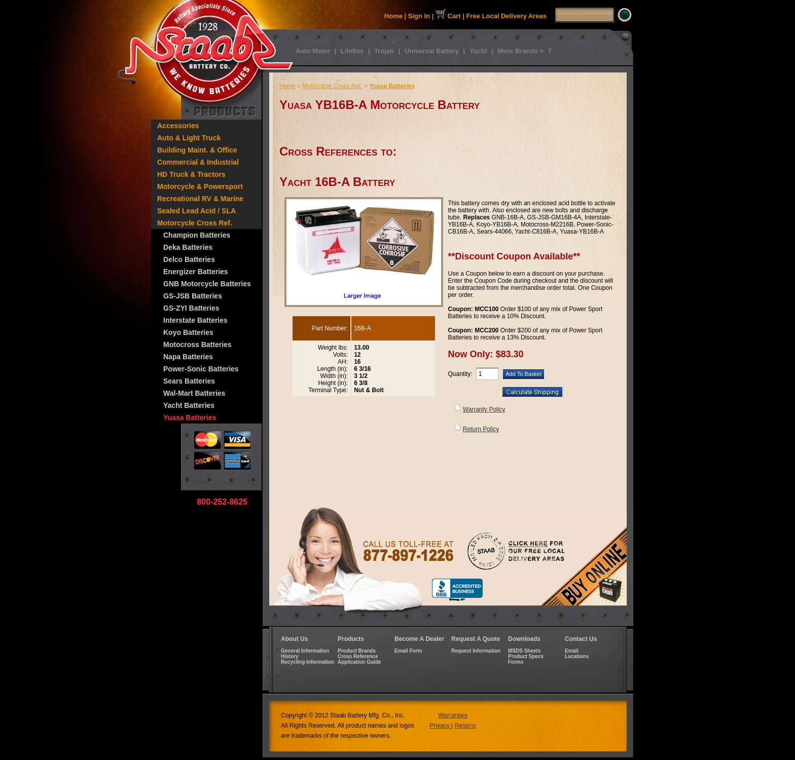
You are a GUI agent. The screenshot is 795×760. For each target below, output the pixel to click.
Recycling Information (307, 662)
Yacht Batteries (188, 405)
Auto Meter (313, 51)
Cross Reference (358, 656)
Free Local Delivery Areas (506, 16)
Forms (516, 662)
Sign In (419, 16)
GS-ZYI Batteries (191, 308)
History (289, 656)
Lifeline (352, 51)
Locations (577, 656)
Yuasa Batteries (189, 417)
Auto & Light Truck (189, 138)
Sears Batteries (189, 381)
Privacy (440, 725)
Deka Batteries (187, 247)
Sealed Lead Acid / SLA (196, 211)
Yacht (478, 51)
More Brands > (520, 51)
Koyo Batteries (188, 332)
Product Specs (526, 656)
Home (393, 16)
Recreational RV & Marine (200, 199)
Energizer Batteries (195, 272)
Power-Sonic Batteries (201, 369)
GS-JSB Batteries (192, 296)
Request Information (475, 651)
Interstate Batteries (195, 320)
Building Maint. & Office (197, 150)
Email (572, 651)
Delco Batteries (189, 259)
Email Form (408, 651)
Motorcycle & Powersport (200, 186)
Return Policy (481, 429)
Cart (448, 16)
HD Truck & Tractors (191, 174)
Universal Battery (432, 51)
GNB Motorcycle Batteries (207, 284)
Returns (465, 725)
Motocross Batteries (197, 344)
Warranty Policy (484, 409)
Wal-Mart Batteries (194, 393)
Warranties (452, 715)
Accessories (178, 126)
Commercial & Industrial (198, 162)
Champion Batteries (196, 235)
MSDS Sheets (524, 651)
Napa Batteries (188, 357)
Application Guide (359, 662)
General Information (305, 651)
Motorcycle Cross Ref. (194, 223)
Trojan (384, 51)
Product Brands (357, 651)
